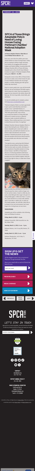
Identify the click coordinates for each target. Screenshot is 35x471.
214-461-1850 (17, 381)
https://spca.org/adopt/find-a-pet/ (15, 102)
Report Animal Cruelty (17, 379)
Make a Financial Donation (17, 385)
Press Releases (9, 276)
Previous (10, 298)
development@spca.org (17, 391)
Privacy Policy (21, 400)
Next (28, 298)
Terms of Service (25, 402)
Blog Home (20, 298)
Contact (17, 371)
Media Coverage (10, 283)
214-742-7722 (17, 375)
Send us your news (11, 290)
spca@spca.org (17, 373)
